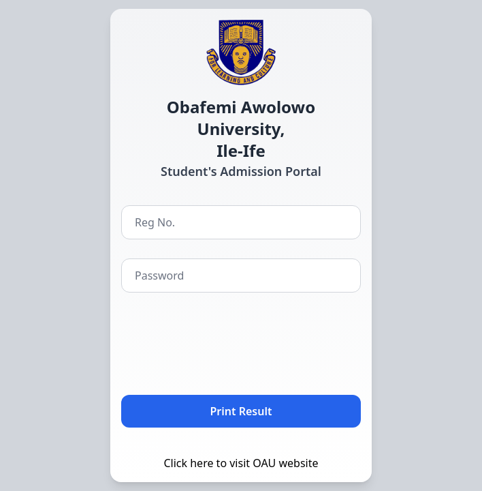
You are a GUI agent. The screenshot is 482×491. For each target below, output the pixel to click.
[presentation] (224, 341)
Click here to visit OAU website (240, 463)
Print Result (241, 411)
